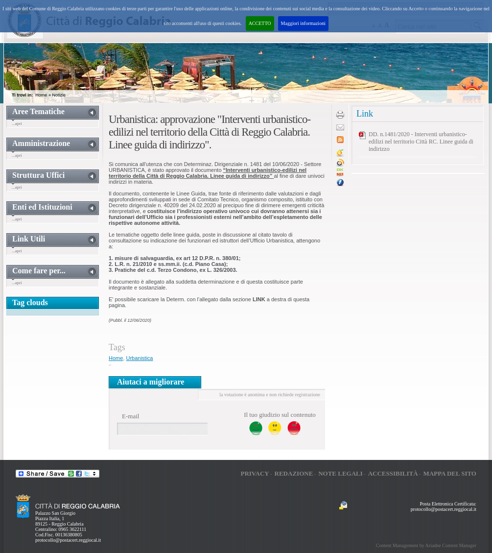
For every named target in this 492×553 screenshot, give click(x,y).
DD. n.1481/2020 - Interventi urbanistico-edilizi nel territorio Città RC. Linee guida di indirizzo (421, 141)
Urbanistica (139, 358)
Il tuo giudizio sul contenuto (280, 414)
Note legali (340, 473)
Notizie (59, 95)
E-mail (130, 416)
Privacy (254, 473)
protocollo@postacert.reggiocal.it (68, 540)
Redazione (294, 473)
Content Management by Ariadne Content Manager (426, 545)
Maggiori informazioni (303, 23)
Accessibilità (393, 473)
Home (41, 95)
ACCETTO (260, 23)
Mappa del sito (449, 473)
